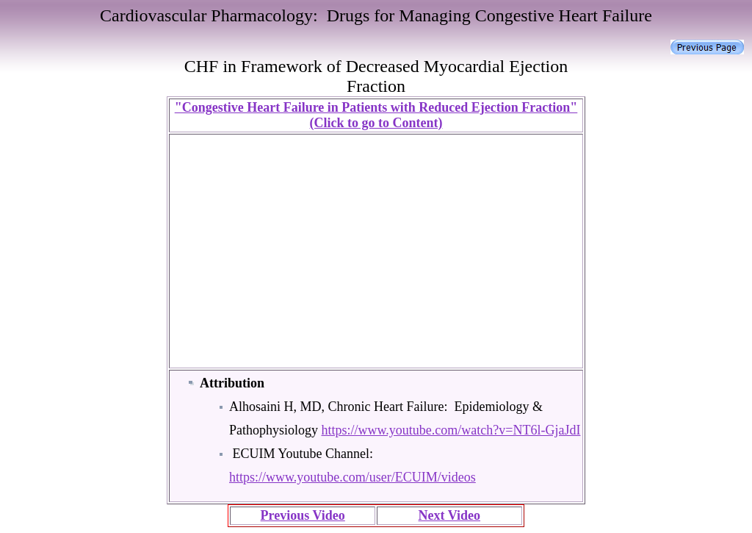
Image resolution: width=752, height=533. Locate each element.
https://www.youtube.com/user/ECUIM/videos (352, 477)
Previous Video (303, 515)
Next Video (450, 515)
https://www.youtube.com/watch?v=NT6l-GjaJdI (451, 430)
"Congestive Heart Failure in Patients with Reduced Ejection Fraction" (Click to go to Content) (376, 115)
